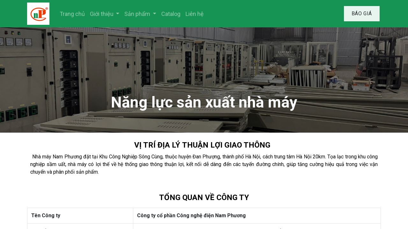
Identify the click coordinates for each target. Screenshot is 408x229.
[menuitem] (72, 14)
